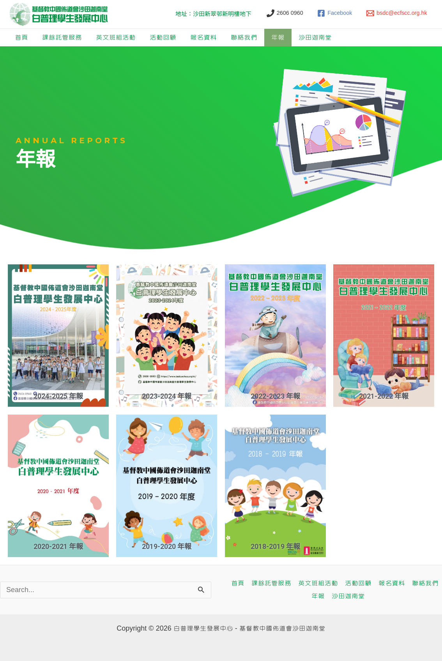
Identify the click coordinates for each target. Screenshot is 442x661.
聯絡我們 (244, 37)
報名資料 (203, 37)
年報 (278, 37)
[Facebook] (335, 13)
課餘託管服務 (62, 37)
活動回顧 (163, 37)
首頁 (21, 37)
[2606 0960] (285, 13)
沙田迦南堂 (315, 37)
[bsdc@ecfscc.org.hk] (396, 13)
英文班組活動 (116, 37)
